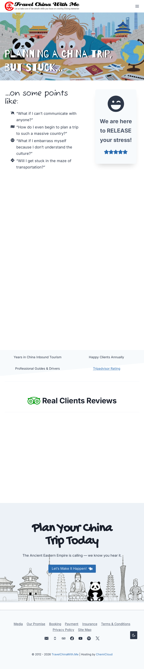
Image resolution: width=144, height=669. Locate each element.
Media (18, 624)
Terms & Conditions (115, 624)
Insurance (89, 624)
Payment (71, 624)
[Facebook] (72, 638)
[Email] (46, 638)
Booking (55, 624)
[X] (97, 638)
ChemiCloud (104, 654)
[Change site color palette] (133, 635)
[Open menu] (136, 6)
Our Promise (36, 624)
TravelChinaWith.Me (65, 654)
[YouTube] (80, 638)
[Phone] (55, 638)
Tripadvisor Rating (106, 369)
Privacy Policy (63, 630)
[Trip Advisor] (63, 638)
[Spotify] (89, 638)
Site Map (84, 630)
